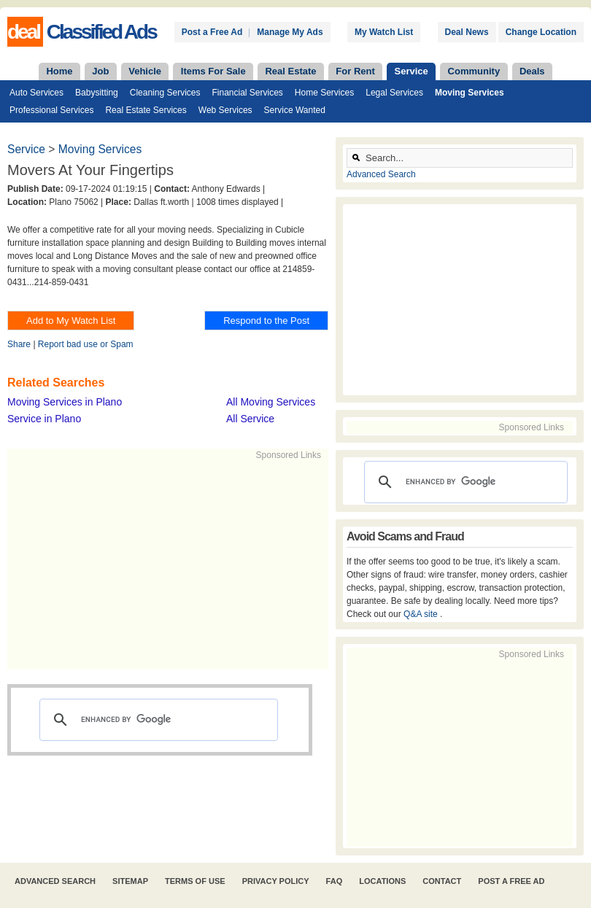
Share (19, 344)
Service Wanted (294, 110)
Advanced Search (381, 174)
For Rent (355, 71)
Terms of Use (195, 881)
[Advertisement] (230, 564)
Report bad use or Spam (86, 344)
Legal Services (394, 93)
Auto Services (36, 93)
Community (474, 71)
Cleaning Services (165, 93)
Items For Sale (213, 71)
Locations (382, 881)
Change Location (541, 32)
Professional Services (51, 110)
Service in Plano (44, 418)
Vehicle (144, 71)
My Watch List (384, 32)
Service (411, 71)
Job (100, 71)
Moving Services (469, 93)
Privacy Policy (275, 881)
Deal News (467, 32)
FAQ (334, 881)
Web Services (225, 110)
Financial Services (247, 93)
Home (59, 71)
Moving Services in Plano (64, 402)
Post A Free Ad (511, 881)
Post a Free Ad (212, 32)
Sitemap (130, 881)
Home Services (324, 93)
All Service (250, 418)
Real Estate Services (145, 110)
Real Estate (290, 71)
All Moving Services (270, 402)
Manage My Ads (289, 32)
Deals (532, 71)
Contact (441, 881)
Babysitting (96, 93)
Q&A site (421, 614)
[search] (156, 720)
